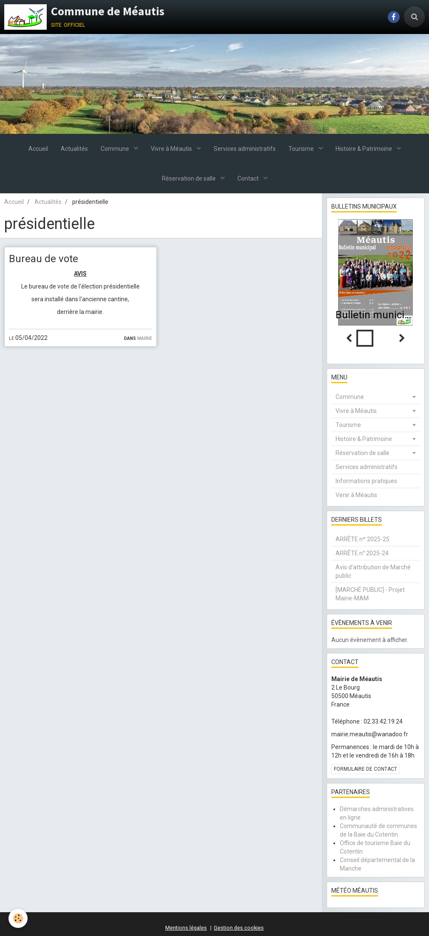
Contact (248, 178)
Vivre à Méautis (172, 148)
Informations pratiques (366, 481)
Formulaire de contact (365, 769)
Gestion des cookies (239, 928)
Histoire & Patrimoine (364, 148)
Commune (115, 148)
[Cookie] (18, 918)
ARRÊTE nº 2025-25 (362, 539)
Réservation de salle (189, 178)
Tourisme (301, 148)
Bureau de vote (43, 259)
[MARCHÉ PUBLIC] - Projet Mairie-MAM (370, 594)
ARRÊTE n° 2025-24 (362, 553)
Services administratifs (245, 148)
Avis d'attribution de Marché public (373, 571)
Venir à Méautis (356, 495)
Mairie (144, 337)
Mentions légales (186, 928)
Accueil (38, 148)
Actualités (74, 148)
